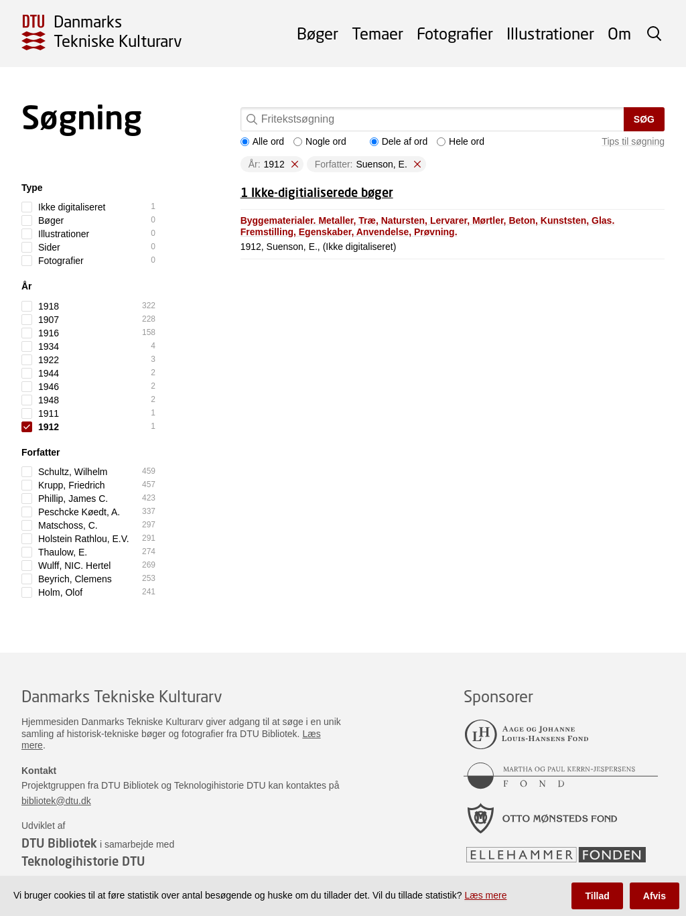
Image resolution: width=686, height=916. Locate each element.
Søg (644, 119)
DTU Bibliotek (59, 843)
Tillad (597, 896)
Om (619, 33)
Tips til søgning (633, 141)
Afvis (654, 896)
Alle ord (262, 141)
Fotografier (455, 33)
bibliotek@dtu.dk (56, 800)
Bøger (317, 33)
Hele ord (460, 141)
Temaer (377, 33)
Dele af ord (398, 141)
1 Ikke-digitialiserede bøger (317, 192)
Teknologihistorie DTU (83, 861)
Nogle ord (319, 141)
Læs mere (485, 895)
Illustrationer (550, 33)
